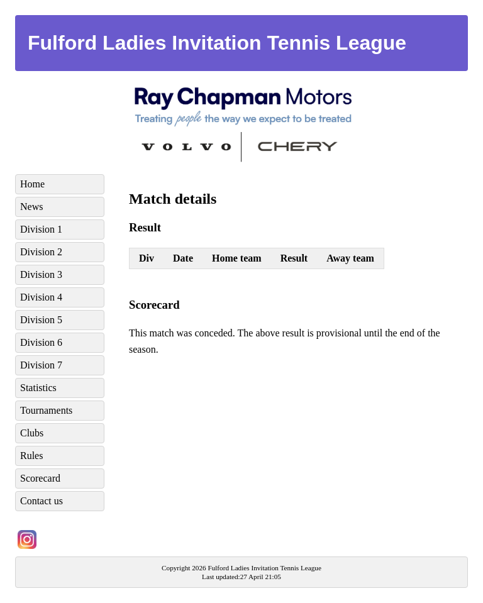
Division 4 (41, 297)
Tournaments (46, 410)
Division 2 (41, 251)
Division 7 (41, 365)
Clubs (31, 433)
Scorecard (40, 478)
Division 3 (41, 274)
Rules (31, 455)
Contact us (41, 500)
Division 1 (41, 229)
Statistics (38, 387)
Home (32, 184)
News (31, 206)
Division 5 (41, 319)
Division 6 (41, 342)
